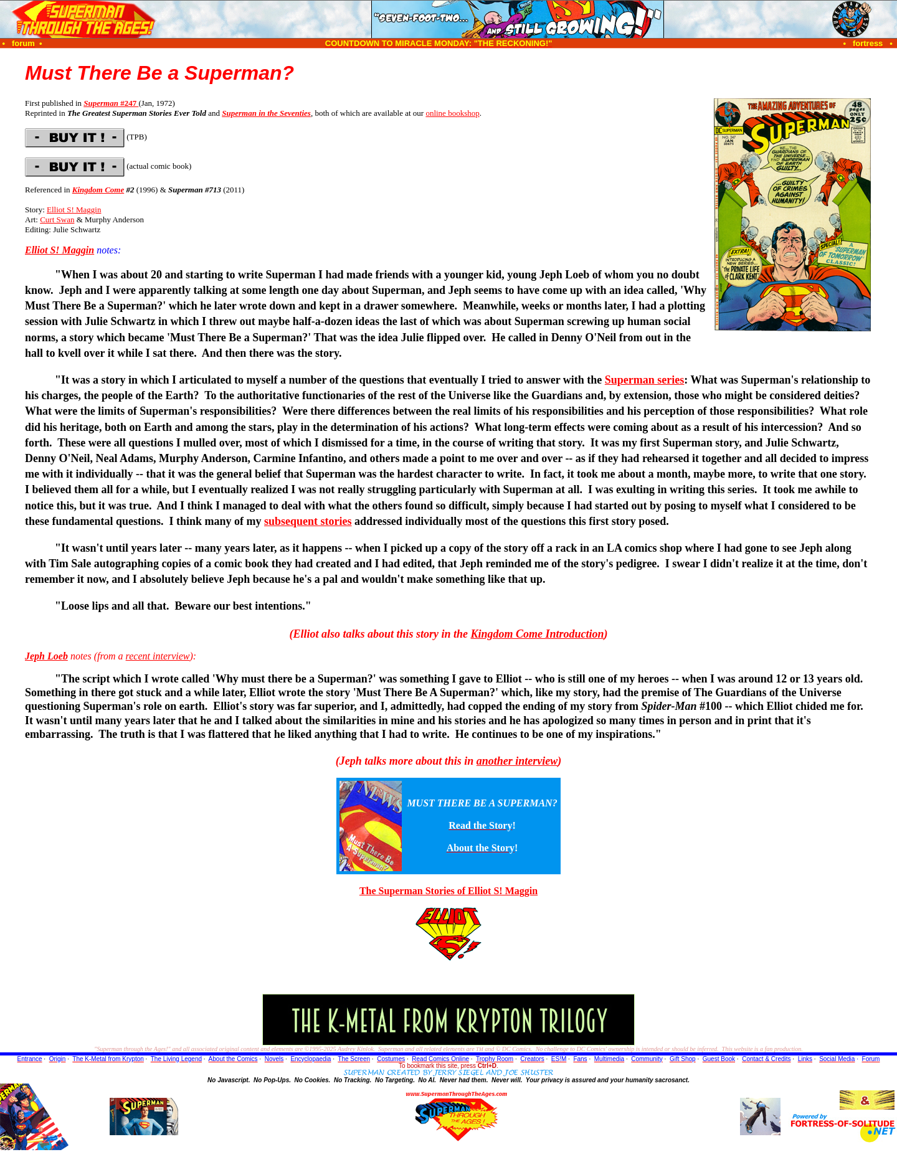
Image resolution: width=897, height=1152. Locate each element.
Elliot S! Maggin (74, 209)
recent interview (158, 656)
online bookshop (452, 113)
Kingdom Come (98, 189)
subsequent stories (308, 521)
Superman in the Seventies (266, 113)
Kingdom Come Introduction (537, 634)
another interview (517, 761)
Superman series (645, 380)
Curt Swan (57, 219)
